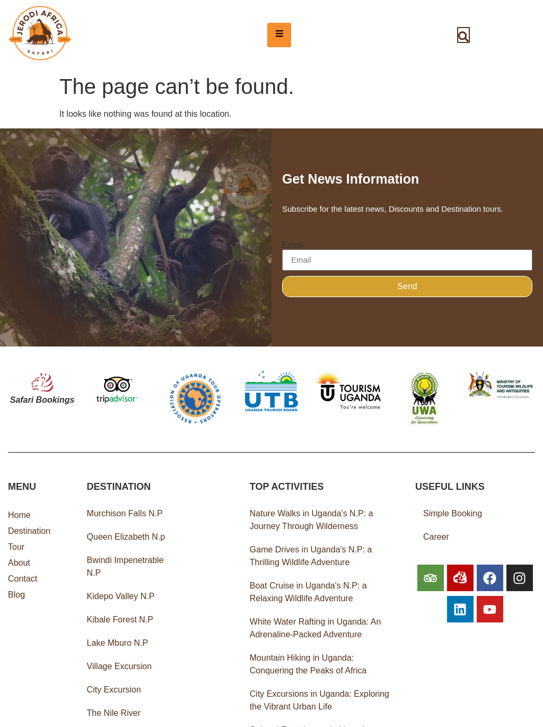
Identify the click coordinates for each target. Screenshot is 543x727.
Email (292, 245)
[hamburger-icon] (279, 35)
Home (19, 515)
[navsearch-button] (463, 35)
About (19, 562)
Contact (22, 578)
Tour (16, 546)
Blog (16, 594)
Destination (29, 530)
